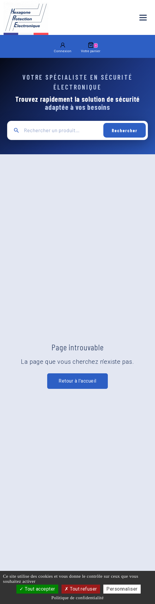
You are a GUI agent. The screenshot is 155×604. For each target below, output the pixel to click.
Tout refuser (81, 589)
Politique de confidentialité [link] (77, 597)
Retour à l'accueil (77, 381)
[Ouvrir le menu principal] (143, 18)
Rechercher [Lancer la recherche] (124, 130)
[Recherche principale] (61, 130)
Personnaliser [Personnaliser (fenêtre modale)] (121, 589)
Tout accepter (37, 589)
